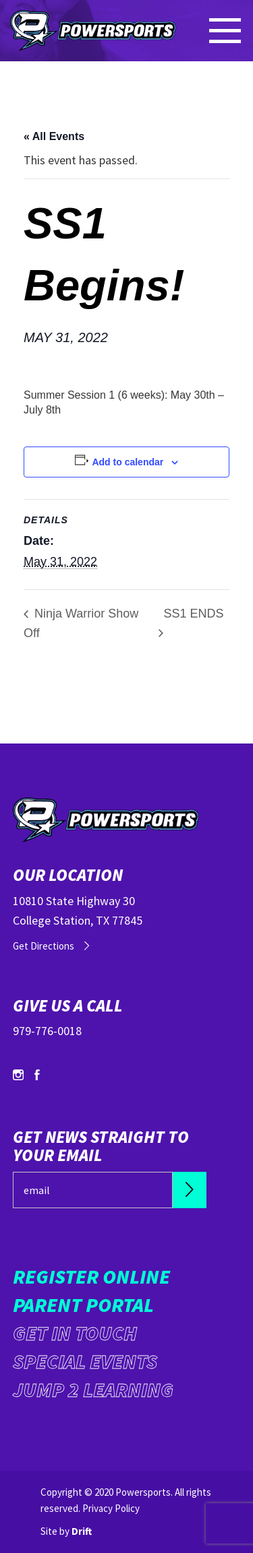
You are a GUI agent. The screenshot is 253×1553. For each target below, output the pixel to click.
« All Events (54, 136)
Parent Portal (83, 1304)
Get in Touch (75, 1333)
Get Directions (43, 945)
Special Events (85, 1361)
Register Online (91, 1276)
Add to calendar (127, 462)
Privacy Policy (111, 1508)
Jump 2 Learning (93, 1389)
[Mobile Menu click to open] (226, 30)
